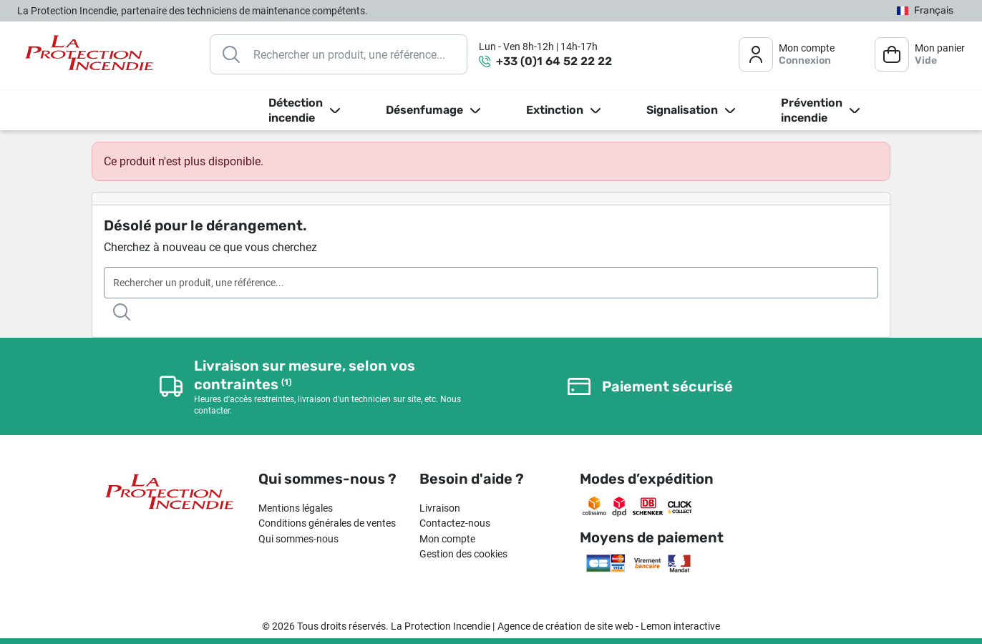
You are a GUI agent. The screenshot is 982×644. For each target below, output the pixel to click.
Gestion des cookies (463, 554)
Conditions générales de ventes (327, 523)
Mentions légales (295, 508)
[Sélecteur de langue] (925, 11)
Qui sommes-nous (298, 539)
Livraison (439, 508)
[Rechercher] (338, 54)
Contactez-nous (454, 523)
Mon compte (447, 539)
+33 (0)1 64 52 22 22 (554, 61)
